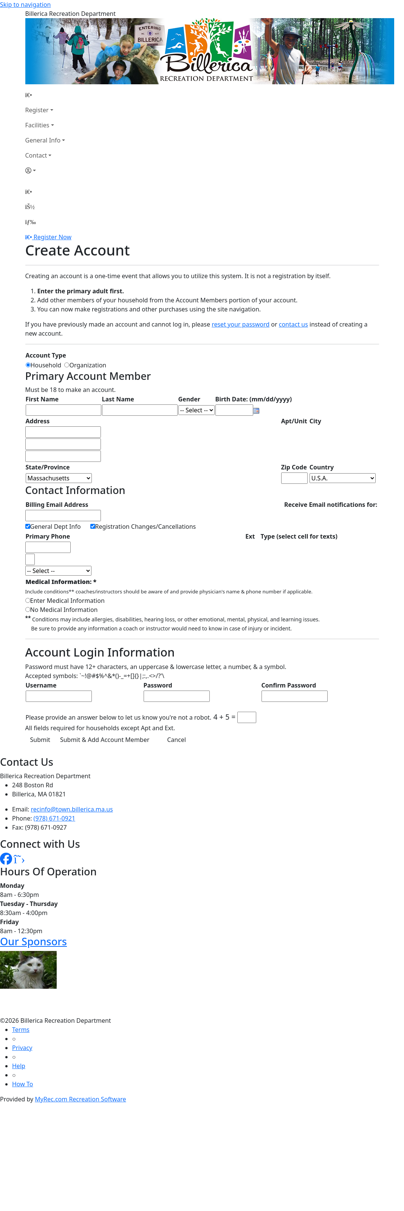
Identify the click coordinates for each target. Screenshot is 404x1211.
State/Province (48, 467)
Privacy (22, 1048)
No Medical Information (64, 610)
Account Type (46, 355)
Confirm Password (289, 685)
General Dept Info (55, 526)
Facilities (37, 125)
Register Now (52, 237)
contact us (293, 324)
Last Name (118, 399)
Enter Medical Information (67, 600)
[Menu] (30, 221)
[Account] (45, 170)
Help (18, 1066)
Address (38, 421)
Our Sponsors (33, 941)
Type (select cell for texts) (299, 536)
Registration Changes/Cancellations (145, 526)
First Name (42, 399)
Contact (36, 155)
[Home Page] (45, 94)
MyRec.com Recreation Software (80, 1099)
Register (37, 110)
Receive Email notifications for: (330, 504)
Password (158, 685)
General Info (43, 140)
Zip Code (294, 467)
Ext (250, 536)
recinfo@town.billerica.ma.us (72, 809)
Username (41, 685)
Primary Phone (48, 536)
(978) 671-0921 (54, 818)
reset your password (240, 324)
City (315, 421)
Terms (20, 1029)
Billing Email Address (57, 504)
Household (48, 365)
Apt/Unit (294, 421)
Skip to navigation (25, 4)
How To (22, 1084)
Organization (87, 365)
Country (322, 467)
